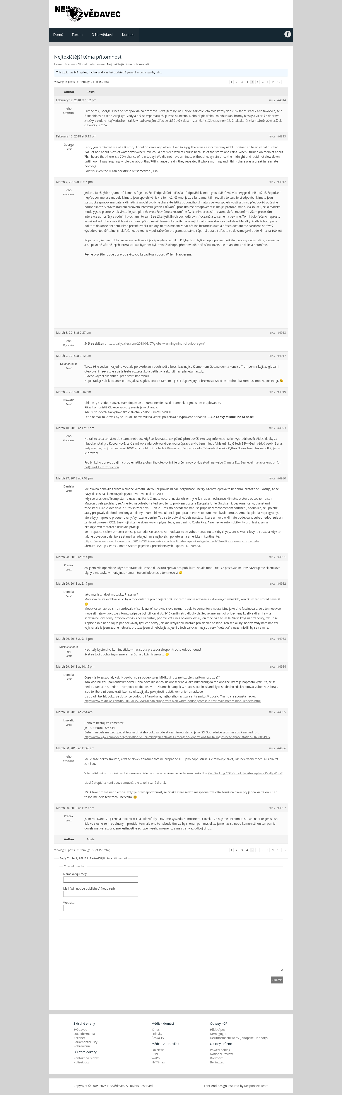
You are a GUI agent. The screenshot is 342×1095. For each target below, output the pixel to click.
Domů (58, 34)
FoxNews (158, 1050)
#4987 (281, 808)
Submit (277, 980)
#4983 (281, 638)
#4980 (281, 478)
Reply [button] (272, 100)
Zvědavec (80, 1029)
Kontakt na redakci (87, 1058)
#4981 (281, 557)
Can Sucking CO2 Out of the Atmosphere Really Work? (245, 773)
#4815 (281, 136)
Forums (70, 64)
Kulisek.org (81, 1062)
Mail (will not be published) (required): (89, 888)
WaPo (156, 1058)
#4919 (281, 392)
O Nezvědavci (102, 34)
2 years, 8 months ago (138, 72)
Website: (69, 902)
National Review (221, 1054)
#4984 (281, 666)
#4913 (281, 332)
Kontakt (128, 34)
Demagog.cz (218, 1034)
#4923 (281, 428)
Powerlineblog (220, 1050)
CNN (155, 1054)
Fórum (77, 34)
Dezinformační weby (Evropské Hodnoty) (239, 1038)
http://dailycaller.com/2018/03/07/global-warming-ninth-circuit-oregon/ (156, 343)
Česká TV (158, 1038)
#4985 (281, 712)
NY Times (158, 1062)
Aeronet (79, 1038)
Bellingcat (217, 1062)
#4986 (281, 748)
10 (278, 82)
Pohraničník (82, 1046)
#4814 (281, 100)
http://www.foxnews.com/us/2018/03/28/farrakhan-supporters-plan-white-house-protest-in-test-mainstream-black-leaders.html (172, 701)
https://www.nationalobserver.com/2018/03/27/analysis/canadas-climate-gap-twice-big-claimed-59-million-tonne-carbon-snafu (171, 541)
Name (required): (75, 874)
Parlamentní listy (85, 1042)
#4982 (281, 583)
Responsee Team (256, 1086)
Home (58, 64)
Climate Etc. (232, 462)
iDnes (156, 1029)
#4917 (281, 356)
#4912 (281, 182)
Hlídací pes (218, 1029)
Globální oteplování (91, 64)
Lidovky (157, 1034)
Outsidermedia (84, 1034)
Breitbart (216, 1058)
